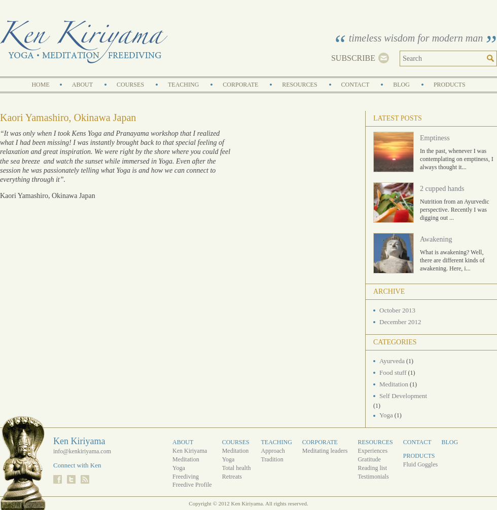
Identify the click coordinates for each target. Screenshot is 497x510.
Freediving (185, 476)
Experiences (372, 450)
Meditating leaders (325, 450)
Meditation (393, 384)
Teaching (183, 84)
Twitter (71, 479)
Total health (236, 468)
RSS (85, 479)
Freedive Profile (192, 484)
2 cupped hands (442, 188)
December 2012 (400, 322)
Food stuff (393, 372)
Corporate (240, 84)
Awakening (436, 239)
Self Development (403, 396)
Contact (355, 84)
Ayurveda (392, 361)
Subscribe (353, 58)
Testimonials (373, 476)
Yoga (386, 415)
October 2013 (397, 310)
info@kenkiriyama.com (82, 451)
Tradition (272, 459)
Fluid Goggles (420, 464)
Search (491, 58)
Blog (401, 84)
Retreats (232, 476)
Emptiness (435, 138)
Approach (273, 450)
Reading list (372, 468)
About (82, 84)
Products (450, 84)
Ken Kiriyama (84, 41)
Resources (299, 84)
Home (40, 84)
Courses (130, 84)
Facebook (57, 479)
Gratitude (369, 459)
